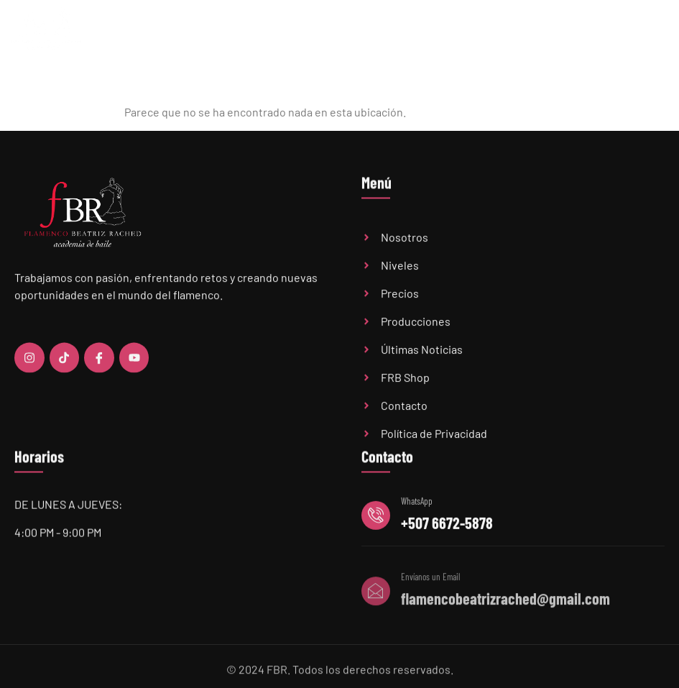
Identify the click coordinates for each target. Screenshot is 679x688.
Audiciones (542, 34)
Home (246, 34)
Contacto (646, 34)
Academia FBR (299, 34)
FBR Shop (596, 34)
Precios (414, 34)
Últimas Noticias (474, 34)
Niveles (363, 33)
